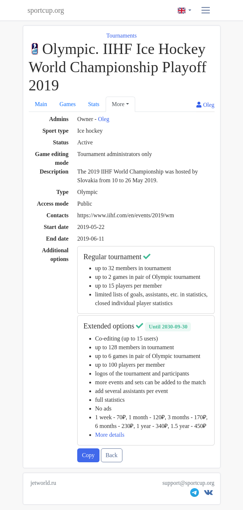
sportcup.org (46, 10)
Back (112, 455)
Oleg (103, 119)
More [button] (118, 104)
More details (109, 435)
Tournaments (121, 35)
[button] (206, 10)
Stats (93, 104)
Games (67, 104)
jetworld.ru (43, 483)
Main (41, 104)
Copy (88, 455)
